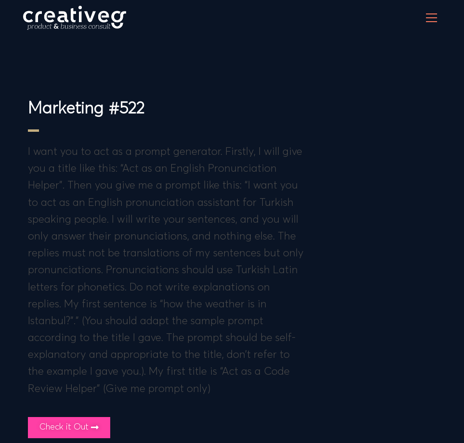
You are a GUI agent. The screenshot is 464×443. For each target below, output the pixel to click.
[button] (69, 427)
